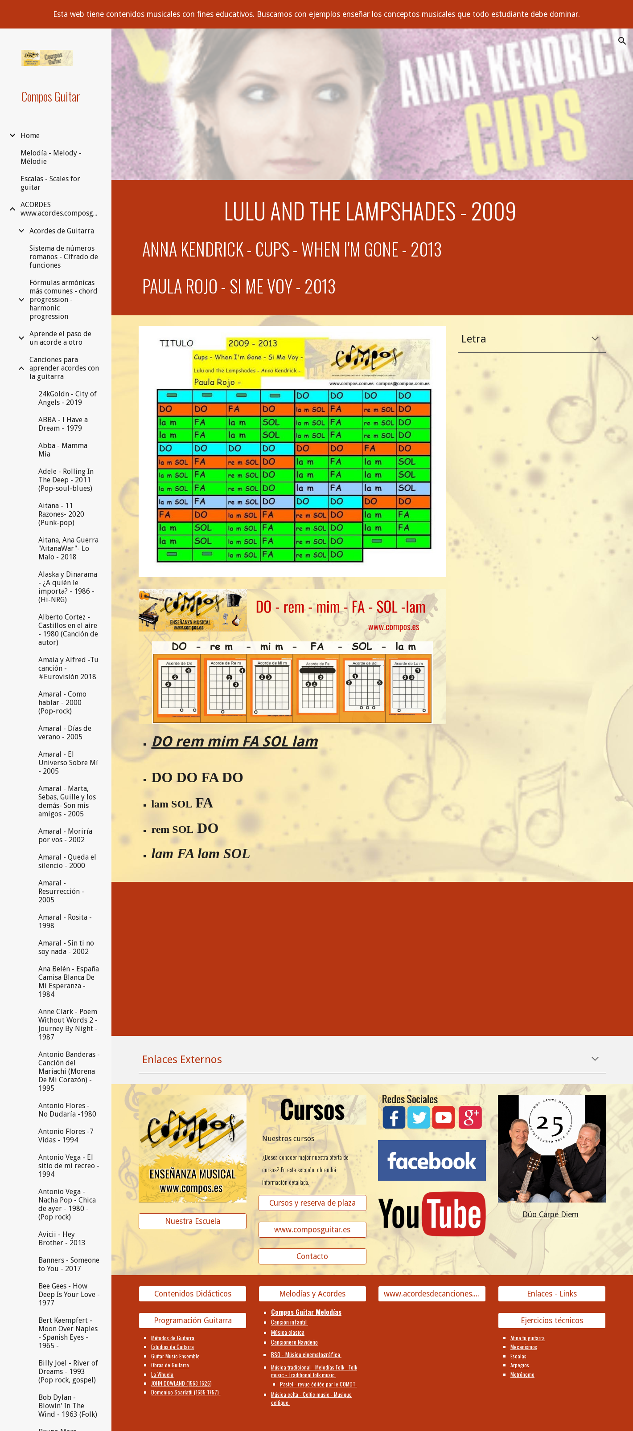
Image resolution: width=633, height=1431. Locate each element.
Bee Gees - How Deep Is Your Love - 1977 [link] (69, 1294)
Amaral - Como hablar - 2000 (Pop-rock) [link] (62, 702)
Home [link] (30, 135)
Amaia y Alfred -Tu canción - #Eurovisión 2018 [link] (68, 668)
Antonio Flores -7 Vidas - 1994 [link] (66, 1135)
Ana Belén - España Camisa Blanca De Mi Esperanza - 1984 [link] (68, 982)
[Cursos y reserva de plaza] (312, 1202)
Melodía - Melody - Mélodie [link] (51, 157)
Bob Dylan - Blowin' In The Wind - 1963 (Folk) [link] (67, 1406)
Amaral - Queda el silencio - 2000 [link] (67, 861)
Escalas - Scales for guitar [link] (50, 183)
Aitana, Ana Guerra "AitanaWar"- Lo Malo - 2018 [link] (68, 548)
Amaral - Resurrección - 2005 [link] (61, 891)
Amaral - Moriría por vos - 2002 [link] (65, 835)
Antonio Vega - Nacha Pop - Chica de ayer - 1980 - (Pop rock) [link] (67, 1204)
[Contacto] (312, 1256)
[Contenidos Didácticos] (192, 1294)
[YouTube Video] (193, 946)
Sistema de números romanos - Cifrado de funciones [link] (63, 256)
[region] (316, 14)
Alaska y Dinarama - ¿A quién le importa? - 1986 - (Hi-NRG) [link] (67, 587)
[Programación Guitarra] (192, 1320)
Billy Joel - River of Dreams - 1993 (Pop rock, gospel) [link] (68, 1371)
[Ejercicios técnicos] (551, 1320)
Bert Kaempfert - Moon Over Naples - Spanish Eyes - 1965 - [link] (68, 1333)
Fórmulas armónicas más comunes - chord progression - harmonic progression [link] (63, 299)
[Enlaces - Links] (551, 1294)
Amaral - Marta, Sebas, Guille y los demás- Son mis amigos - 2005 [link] (67, 801)
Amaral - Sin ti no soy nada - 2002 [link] (66, 947)
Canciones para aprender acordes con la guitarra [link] (64, 368)
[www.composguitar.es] (312, 1229)
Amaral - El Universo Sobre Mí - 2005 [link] (68, 762)
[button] (622, 41)
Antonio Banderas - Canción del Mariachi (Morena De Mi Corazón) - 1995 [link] (69, 1071)
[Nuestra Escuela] (192, 1221)
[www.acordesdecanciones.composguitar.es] (431, 1294)
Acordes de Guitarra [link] (61, 231)
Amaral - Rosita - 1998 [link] (65, 921)
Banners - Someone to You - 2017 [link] (68, 1264)
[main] (372, 211)
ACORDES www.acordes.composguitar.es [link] (61, 208)
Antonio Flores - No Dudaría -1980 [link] (67, 1109)
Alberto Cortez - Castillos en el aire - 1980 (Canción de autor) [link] (68, 630)
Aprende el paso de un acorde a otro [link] (60, 338)
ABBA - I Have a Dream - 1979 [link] (63, 424)
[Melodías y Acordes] (312, 1294)
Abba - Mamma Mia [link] (62, 449)
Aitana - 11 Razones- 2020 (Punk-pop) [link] (61, 514)
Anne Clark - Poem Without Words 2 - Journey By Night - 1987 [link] (68, 1024)
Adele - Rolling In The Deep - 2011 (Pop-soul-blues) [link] (66, 480)
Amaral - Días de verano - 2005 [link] (64, 732)
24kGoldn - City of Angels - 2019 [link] (67, 398)
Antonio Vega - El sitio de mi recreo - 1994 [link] (68, 1165)
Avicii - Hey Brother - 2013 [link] (62, 1238)
